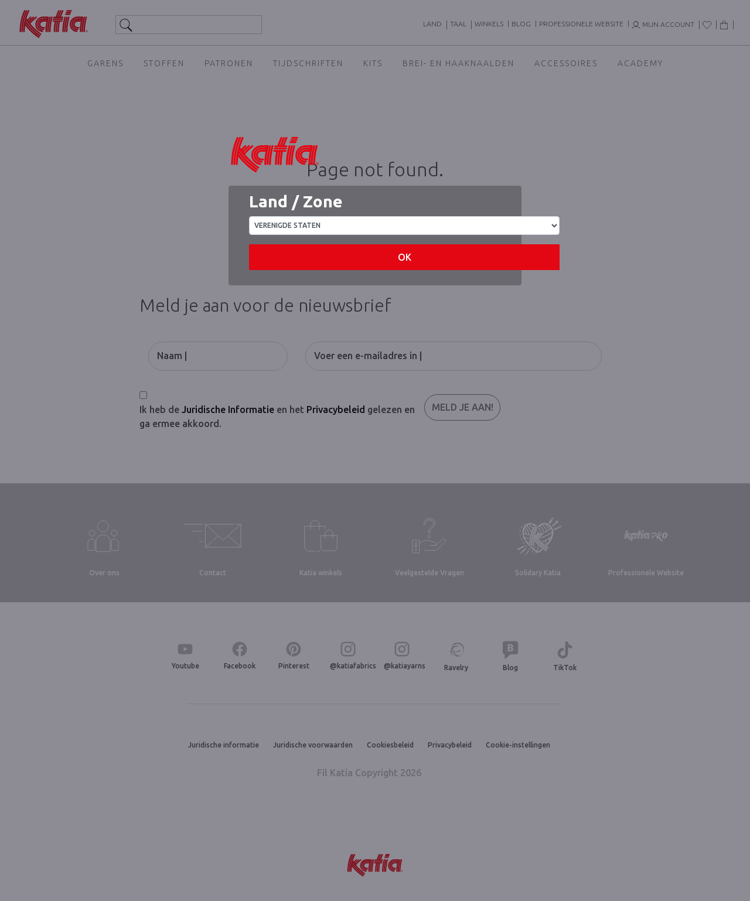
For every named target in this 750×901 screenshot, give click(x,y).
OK (404, 257)
